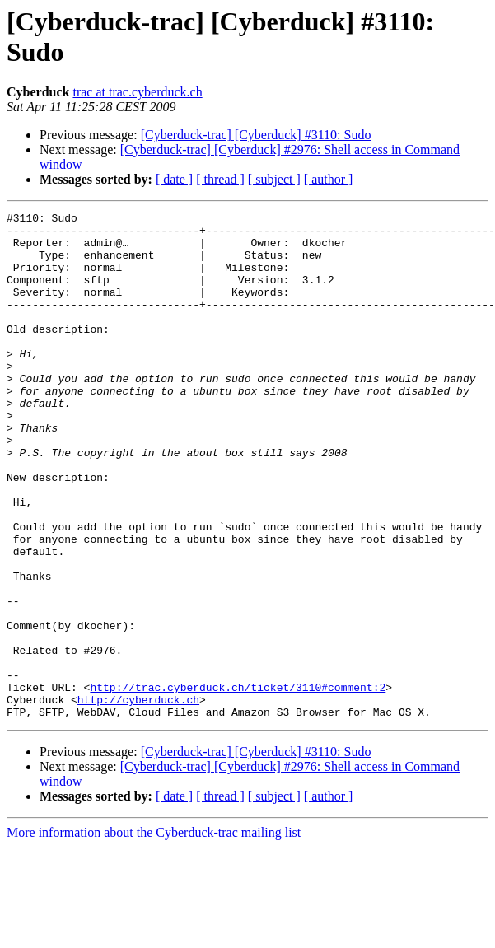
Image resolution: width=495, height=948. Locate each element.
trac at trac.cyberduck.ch (137, 92)
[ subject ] (274, 179)
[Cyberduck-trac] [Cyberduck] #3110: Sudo (256, 135)
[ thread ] (220, 179)
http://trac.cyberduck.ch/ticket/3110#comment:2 (237, 783)
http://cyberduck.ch (138, 798)
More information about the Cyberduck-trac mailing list (154, 934)
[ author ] (328, 179)
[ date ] (174, 179)
